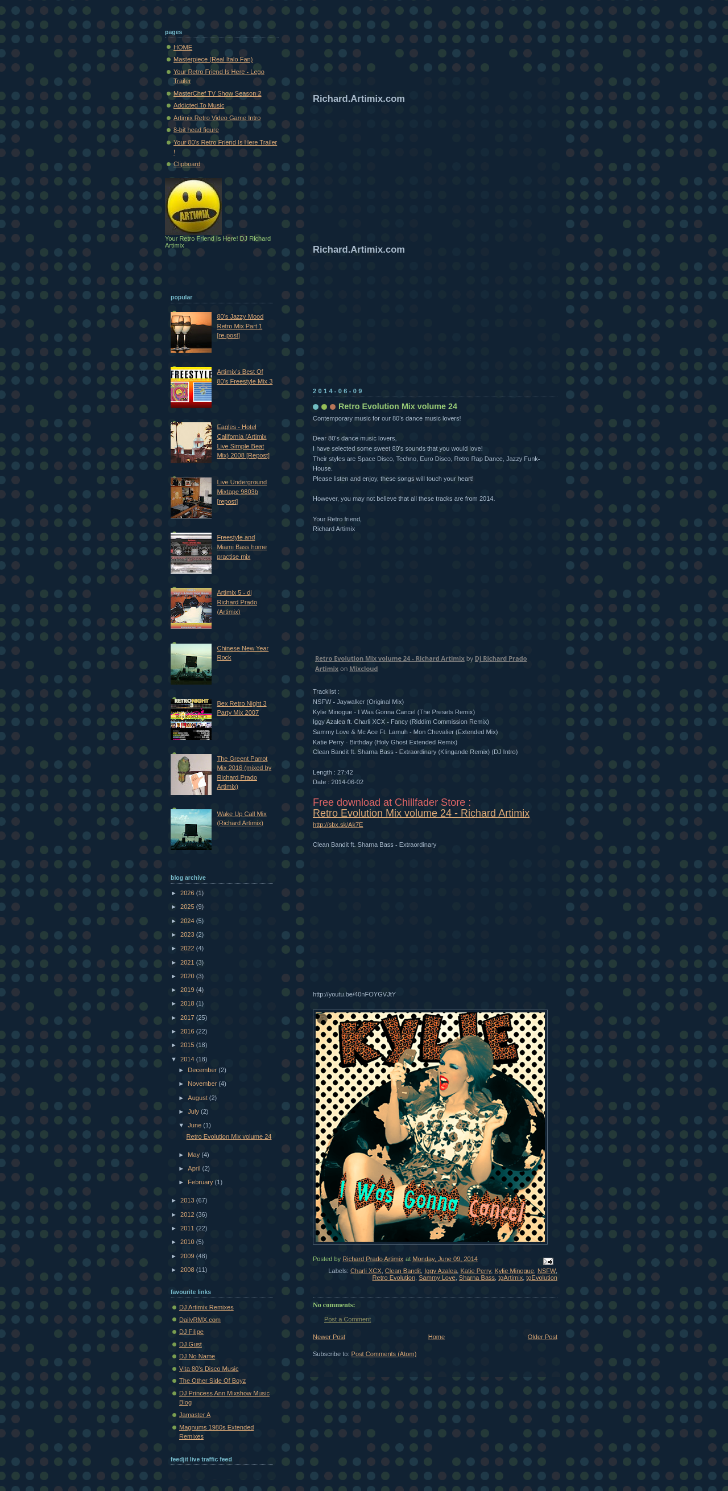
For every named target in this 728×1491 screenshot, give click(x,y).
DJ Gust (190, 1344)
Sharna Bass (477, 1277)
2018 (188, 1003)
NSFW (546, 1270)
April (195, 1168)
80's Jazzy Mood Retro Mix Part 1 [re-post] (240, 326)
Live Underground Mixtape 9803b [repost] (242, 491)
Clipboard (186, 163)
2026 (188, 892)
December (203, 1069)
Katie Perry (476, 1270)
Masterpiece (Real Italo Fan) (213, 59)
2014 (188, 1059)
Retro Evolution (394, 1277)
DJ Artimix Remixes (206, 1307)
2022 (188, 948)
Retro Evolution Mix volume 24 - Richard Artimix (390, 658)
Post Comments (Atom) (384, 1353)
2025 (188, 906)
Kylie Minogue (513, 1270)
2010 (188, 1241)
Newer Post (329, 1336)
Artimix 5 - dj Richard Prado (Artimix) (237, 602)
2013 (188, 1200)
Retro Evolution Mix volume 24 (229, 1136)
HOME (182, 47)
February (201, 1182)
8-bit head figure (196, 129)
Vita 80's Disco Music (208, 1368)
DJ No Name (197, 1356)
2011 (188, 1228)
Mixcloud (363, 668)
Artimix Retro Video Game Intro (216, 117)
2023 (188, 934)
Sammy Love (437, 1277)
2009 (188, 1256)
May (194, 1154)
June (195, 1125)
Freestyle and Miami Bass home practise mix (242, 546)
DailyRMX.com (200, 1319)
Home (436, 1336)
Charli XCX (366, 1270)
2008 (188, 1269)
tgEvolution (541, 1277)
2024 (188, 920)
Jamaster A (194, 1414)
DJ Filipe (191, 1331)
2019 (188, 989)
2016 (188, 1031)
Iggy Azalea (440, 1270)
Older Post (542, 1336)
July (194, 1111)
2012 (188, 1214)
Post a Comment (347, 1319)
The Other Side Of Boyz (212, 1380)
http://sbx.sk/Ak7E (338, 824)
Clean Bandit (403, 1270)
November (203, 1083)
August (198, 1097)
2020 (188, 976)
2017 (188, 1017)
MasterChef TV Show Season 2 (217, 93)
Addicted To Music (198, 105)
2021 (188, 962)
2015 (188, 1044)
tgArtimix (510, 1277)
